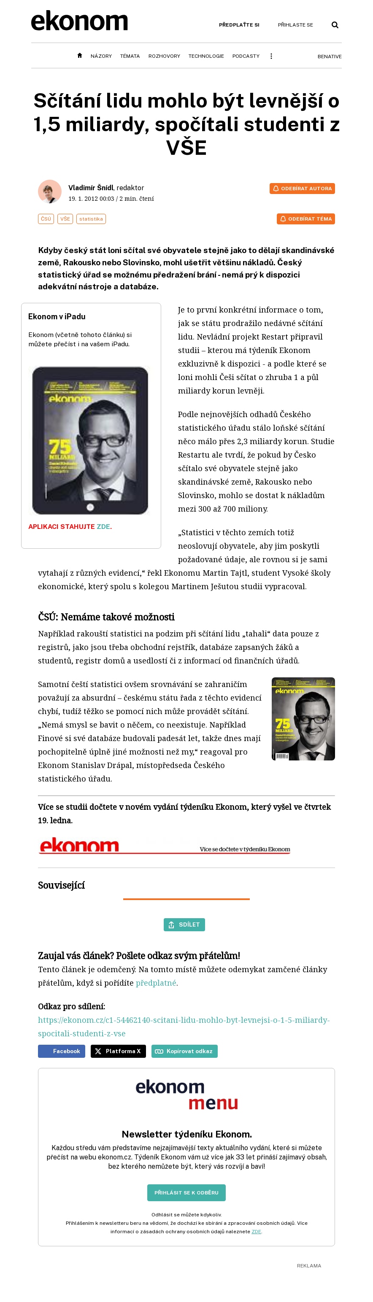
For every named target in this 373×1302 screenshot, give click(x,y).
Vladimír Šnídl (91, 188)
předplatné (156, 983)
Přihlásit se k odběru (186, 1193)
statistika (91, 219)
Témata (130, 56)
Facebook (66, 1051)
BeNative (330, 56)
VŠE (65, 219)
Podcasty (245, 56)
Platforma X (123, 1051)
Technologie (206, 56)
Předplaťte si (239, 25)
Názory (101, 56)
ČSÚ (46, 219)
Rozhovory (164, 56)
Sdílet (189, 924)
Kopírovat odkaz (190, 1051)
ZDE (103, 527)
